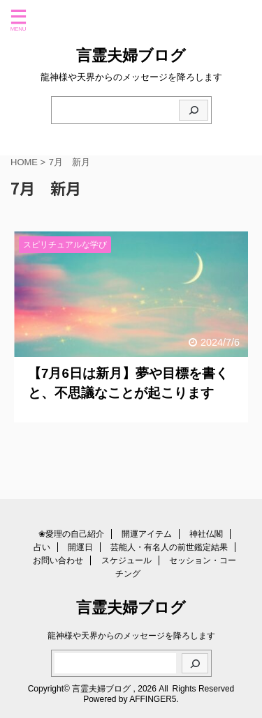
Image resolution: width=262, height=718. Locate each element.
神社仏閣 (206, 534)
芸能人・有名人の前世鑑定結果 (169, 547)
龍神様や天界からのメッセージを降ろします (131, 636)
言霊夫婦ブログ (131, 55)
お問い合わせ (58, 560)
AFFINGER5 (152, 699)
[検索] (193, 110)
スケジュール (126, 560)
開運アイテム (147, 534)
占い (42, 547)
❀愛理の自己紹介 (71, 534)
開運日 (80, 547)
